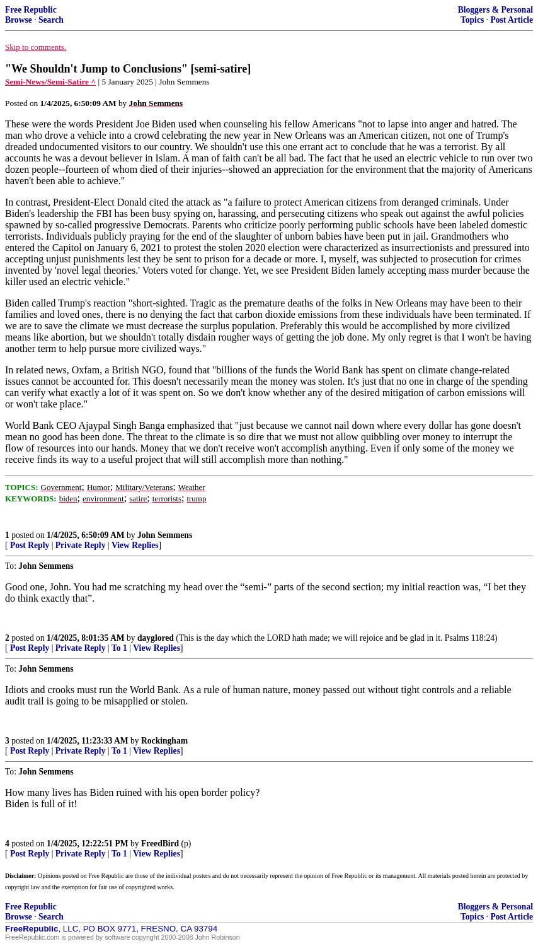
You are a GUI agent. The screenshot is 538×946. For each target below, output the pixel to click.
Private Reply (80, 545)
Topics (472, 20)
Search (51, 20)
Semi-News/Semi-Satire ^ (50, 81)
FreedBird (160, 843)
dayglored (155, 638)
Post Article (511, 20)
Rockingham (164, 740)
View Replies (135, 545)
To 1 (119, 648)
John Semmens (164, 535)
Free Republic (31, 10)
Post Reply (29, 545)
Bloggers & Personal (495, 10)
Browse (18, 20)
